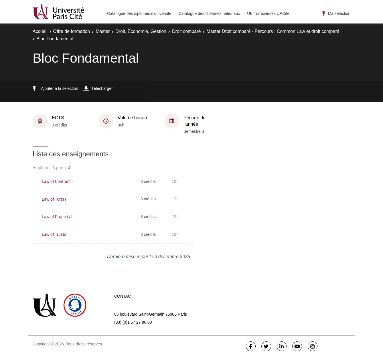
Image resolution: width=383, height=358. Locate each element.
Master (103, 31)
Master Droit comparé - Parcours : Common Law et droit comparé (272, 31)
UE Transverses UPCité (268, 13)
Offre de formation (71, 31)
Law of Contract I (57, 181)
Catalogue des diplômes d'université (139, 13)
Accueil (40, 31)
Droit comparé (186, 31)
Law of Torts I (54, 199)
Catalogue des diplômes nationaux (209, 13)
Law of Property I (57, 216)
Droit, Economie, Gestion (140, 31)
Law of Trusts (54, 234)
